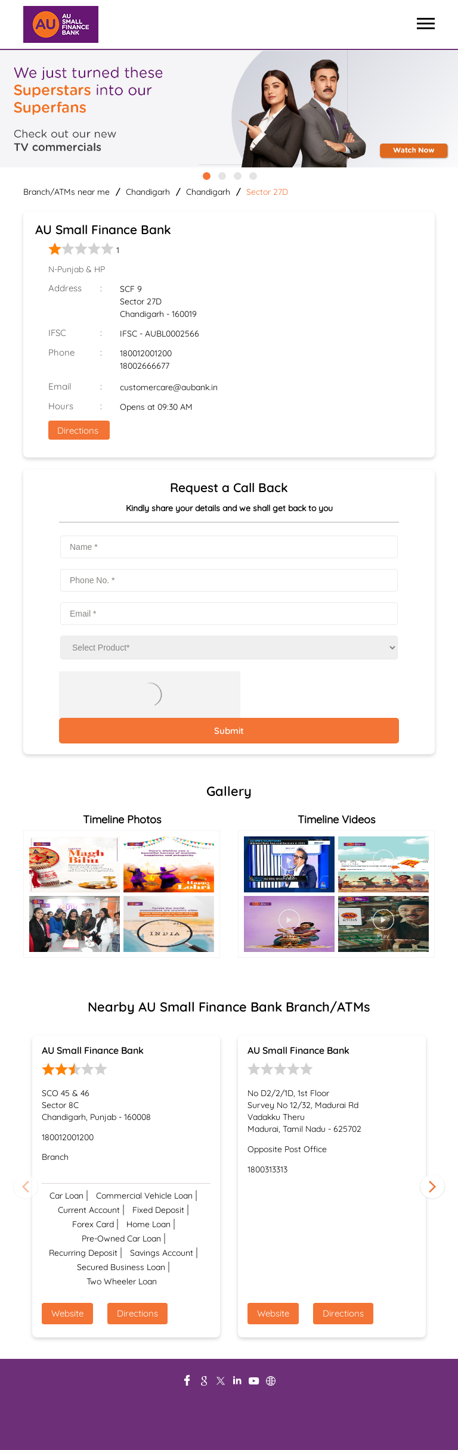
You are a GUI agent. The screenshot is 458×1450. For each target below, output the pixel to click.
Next (432, 1186)
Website (67, 1313)
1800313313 (267, 1169)
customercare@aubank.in (169, 387)
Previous (26, 1186)
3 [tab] (237, 175)
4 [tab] (252, 175)
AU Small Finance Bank (93, 1050)
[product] (229, 647)
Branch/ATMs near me (66, 192)
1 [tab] (206, 175)
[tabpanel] (229, 109)
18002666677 (144, 365)
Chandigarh (148, 192)
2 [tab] (221, 175)
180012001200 (146, 353)
